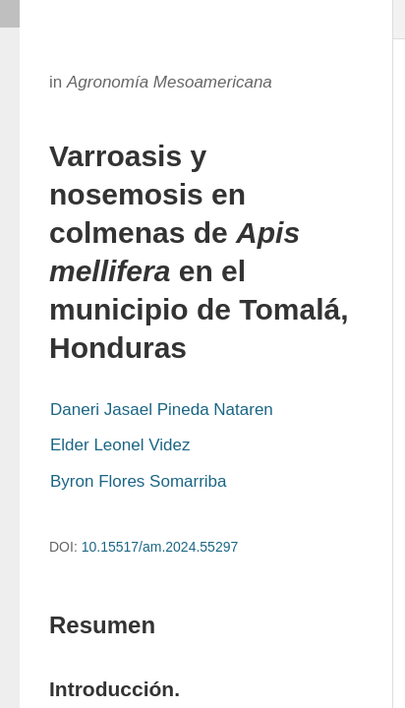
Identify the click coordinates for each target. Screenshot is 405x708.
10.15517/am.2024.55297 (160, 547)
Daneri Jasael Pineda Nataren (161, 409)
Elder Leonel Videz (120, 445)
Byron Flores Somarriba (138, 481)
